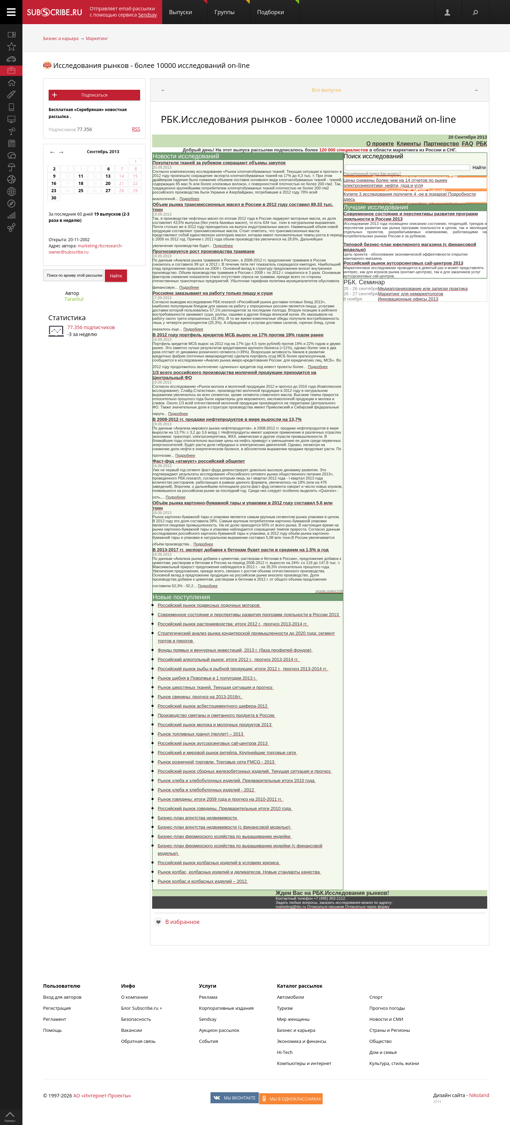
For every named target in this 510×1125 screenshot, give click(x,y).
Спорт (376, 997)
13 (108, 176)
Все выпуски (326, 90)
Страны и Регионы (390, 1030)
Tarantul (74, 299)
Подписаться (94, 95)
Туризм (285, 1008)
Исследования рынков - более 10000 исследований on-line (151, 65)
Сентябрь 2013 (103, 152)
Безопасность (136, 1019)
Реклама (208, 997)
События (208, 1041)
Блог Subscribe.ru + (142, 1008)
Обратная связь (138, 1041)
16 (53, 183)
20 (108, 183)
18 (80, 183)
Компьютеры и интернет (304, 1063)
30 (53, 198)
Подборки (278, 8)
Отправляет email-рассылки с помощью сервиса (123, 11)
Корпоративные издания (226, 1008)
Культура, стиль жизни (394, 1063)
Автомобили (290, 997)
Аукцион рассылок (219, 1030)
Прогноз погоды (387, 1008)
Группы (232, 8)
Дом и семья (383, 1052)
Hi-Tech (285, 1052)
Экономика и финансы (301, 1041)
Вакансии (131, 1030)
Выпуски (188, 8)
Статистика (67, 317)
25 (80, 191)
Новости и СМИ (386, 1019)
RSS (136, 129)
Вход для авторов (62, 997)
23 (53, 191)
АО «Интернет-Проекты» (102, 1095)
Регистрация (57, 1008)
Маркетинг (97, 38)
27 (108, 191)
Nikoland (479, 1095)
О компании (134, 997)
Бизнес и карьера (61, 38)
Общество (381, 1041)
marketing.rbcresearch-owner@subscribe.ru (86, 249)
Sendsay (207, 1019)
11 (80, 176)
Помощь (52, 1030)
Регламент (54, 1019)
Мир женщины (293, 1019)
